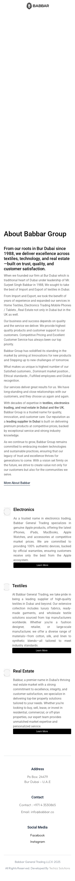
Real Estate (23, 671)
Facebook (37, 835)
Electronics (23, 509)
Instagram (37, 841)
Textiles (19, 585)
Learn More (42, 565)
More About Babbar (17, 483)
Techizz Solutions (59, 868)
